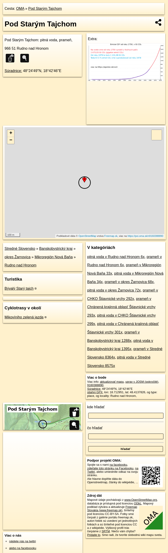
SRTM (106, 531)
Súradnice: (13, 71)
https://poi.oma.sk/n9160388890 (145, 236)
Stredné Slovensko (20, 249)
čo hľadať (95, 428)
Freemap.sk (110, 236)
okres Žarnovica (18, 257)
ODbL (137, 503)
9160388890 (95, 385)
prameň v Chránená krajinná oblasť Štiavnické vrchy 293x (121, 307)
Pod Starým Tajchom (45, 8)
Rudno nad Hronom (20, 265)
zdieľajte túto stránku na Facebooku (110, 468)
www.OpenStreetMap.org (140, 499)
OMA (20, 8)
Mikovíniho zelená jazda (24, 317)
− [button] (10, 140)
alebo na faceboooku (22, 548)
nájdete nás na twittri (22, 541)
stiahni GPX (95, 392)
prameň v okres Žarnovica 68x (129, 282)
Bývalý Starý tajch (19, 288)
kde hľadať (96, 407)
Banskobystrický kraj (55, 249)
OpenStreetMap (87, 236)
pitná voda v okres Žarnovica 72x (114, 290)
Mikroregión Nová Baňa (54, 257)
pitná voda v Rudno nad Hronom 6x (116, 257)
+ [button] (10, 133)
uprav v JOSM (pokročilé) (141, 381)
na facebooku (118, 464)
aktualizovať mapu (112, 381)
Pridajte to (94, 535)
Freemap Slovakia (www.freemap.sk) (112, 508)
